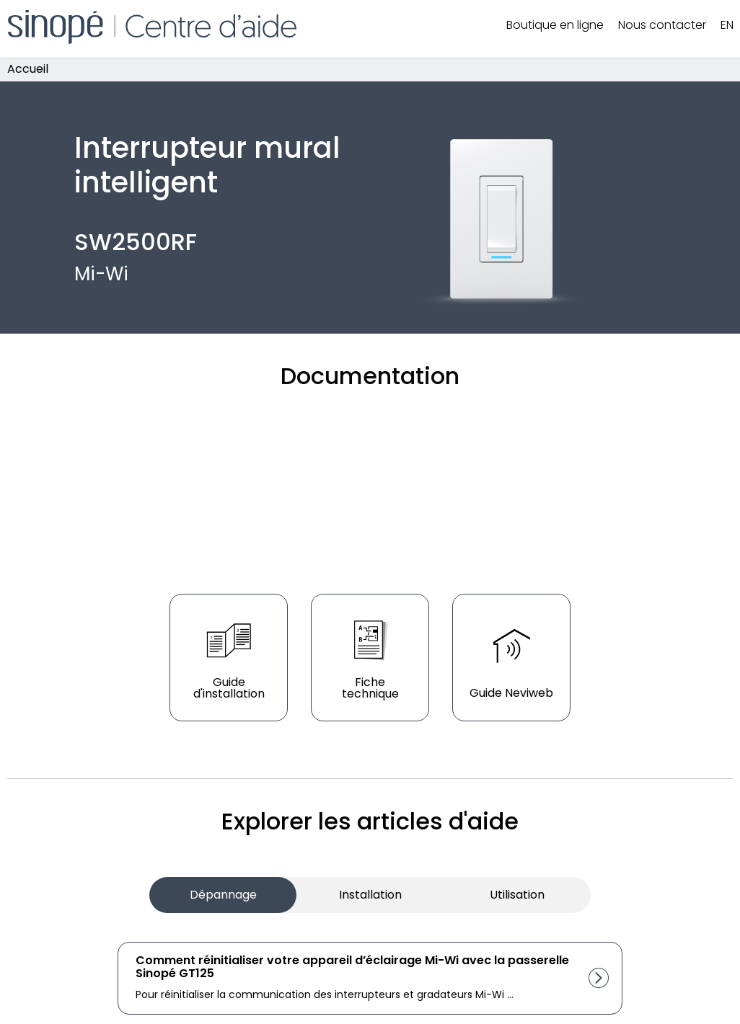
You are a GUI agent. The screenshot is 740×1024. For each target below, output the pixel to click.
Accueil (27, 69)
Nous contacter (662, 25)
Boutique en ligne (555, 25)
